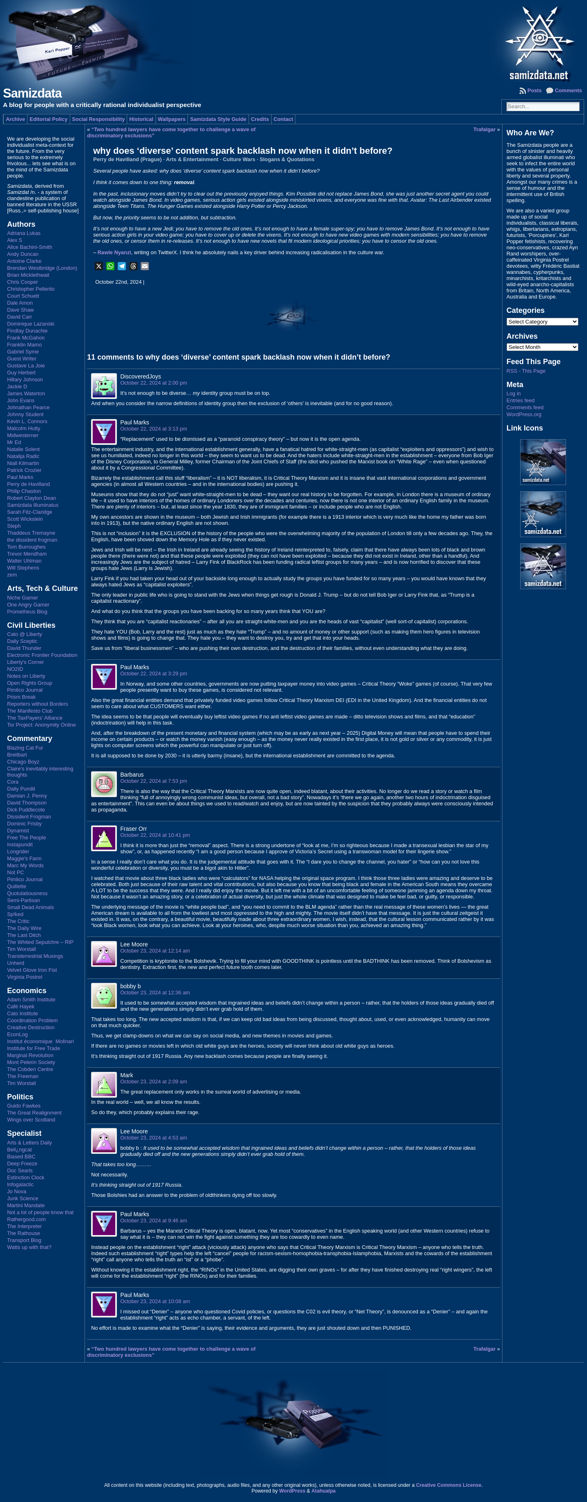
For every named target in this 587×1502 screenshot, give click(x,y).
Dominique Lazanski (30, 324)
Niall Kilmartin (23, 463)
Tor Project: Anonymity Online (41, 725)
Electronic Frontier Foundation (42, 655)
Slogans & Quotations (287, 159)
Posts (535, 90)
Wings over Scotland (31, 1120)
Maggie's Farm (24, 858)
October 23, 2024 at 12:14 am (155, 951)
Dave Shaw (20, 310)
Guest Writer (22, 359)
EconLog (17, 1034)
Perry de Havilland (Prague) (127, 159)
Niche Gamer (22, 598)
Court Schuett (23, 296)
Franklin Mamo (24, 345)
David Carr (19, 317)
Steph (14, 526)
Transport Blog (24, 1240)
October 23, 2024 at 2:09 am (153, 1081)
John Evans (20, 400)
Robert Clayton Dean (31, 498)
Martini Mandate (26, 1205)
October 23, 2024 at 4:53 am (153, 1138)
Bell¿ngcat (19, 1149)
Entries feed (520, 400)
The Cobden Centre (30, 1069)
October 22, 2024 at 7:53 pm (153, 781)
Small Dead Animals (30, 907)
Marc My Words (25, 865)
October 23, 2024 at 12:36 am (155, 992)
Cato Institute (22, 1013)
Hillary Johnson (25, 379)
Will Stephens (23, 568)
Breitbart (17, 755)
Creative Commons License (448, 1485)
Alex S (14, 240)
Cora (12, 782)
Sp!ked (15, 914)
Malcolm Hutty (23, 428)
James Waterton (26, 393)
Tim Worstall (21, 949)
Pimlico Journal (25, 690)
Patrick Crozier (24, 470)
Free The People (26, 837)
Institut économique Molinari (40, 1041)
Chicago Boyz (23, 762)
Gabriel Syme (23, 352)
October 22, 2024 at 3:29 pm (153, 673)
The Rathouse (23, 1233)
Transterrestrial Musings (35, 956)
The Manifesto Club (30, 711)
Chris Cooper (22, 282)
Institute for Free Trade (33, 1048)
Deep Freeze (22, 1163)
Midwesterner (23, 435)
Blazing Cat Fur (25, 748)
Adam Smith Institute (31, 999)
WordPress (292, 1491)
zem (12, 575)
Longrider (18, 851)
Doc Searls (20, 1170)
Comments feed (525, 407)
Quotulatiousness (27, 893)
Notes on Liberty (26, 676)
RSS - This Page (526, 371)
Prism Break (21, 697)
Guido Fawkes (24, 1106)
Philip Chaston (24, 491)
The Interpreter (24, 1226)
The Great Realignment (34, 1113)
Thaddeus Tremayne (31, 533)
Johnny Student (25, 414)
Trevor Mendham (27, 554)
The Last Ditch (24, 935)
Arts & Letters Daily (29, 1143)
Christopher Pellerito (31, 289)
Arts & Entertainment (192, 159)
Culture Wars (239, 159)
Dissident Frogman (29, 817)
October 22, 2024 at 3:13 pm (153, 429)
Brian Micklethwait (28, 275)
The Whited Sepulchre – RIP (40, 942)
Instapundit (20, 844)
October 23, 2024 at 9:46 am (153, 1220)
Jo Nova (16, 1191)
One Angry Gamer (28, 605)
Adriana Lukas (24, 233)
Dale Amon (20, 303)
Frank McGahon (26, 338)
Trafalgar (484, 129)
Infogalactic (20, 1184)
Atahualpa (323, 1491)
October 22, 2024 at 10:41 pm (155, 835)
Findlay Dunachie (27, 331)
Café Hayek (20, 1006)
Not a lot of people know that (40, 1212)
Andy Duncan (23, 254)
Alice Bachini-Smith (29, 247)
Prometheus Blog (27, 612)
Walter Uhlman (24, 561)
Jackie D (17, 386)
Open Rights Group (29, 683)
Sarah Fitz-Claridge (29, 512)
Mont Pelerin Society (31, 1062)
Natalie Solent (23, 449)
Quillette (16, 886)
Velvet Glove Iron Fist (32, 970)
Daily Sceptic (22, 641)
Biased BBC (21, 1156)
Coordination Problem (32, 1020)
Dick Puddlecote (26, 810)
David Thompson (27, 803)
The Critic (18, 921)
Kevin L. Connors (27, 421)
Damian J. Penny (27, 796)
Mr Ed (14, 442)
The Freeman (23, 1076)
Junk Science (22, 1198)
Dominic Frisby (24, 824)
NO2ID (15, 669)
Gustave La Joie (26, 365)
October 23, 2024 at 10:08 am (155, 1301)
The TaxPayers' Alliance (34, 718)
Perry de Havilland (28, 484)
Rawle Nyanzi (114, 252)
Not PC (15, 872)
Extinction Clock (25, 1177)
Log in (514, 393)
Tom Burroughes (26, 547)
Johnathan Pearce (28, 407)
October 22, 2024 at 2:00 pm (153, 383)
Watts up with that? (29, 1247)
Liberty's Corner (25, 662)
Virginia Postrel (24, 977)
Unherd (15, 963)
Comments (568, 90)
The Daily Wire (24, 928)
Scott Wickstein (25, 519)
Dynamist (18, 830)
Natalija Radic (23, 456)
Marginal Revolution (30, 1055)
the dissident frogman (32, 540)
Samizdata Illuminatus (32, 505)
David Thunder (24, 648)
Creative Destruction (31, 1027)
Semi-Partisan (23, 900)
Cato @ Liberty (24, 634)
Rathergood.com (26, 1219)
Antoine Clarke (24, 261)
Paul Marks (20, 477)
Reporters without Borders (37, 704)
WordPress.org (524, 414)
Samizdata (32, 93)
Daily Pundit (21, 789)
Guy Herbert (21, 372)
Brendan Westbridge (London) (42, 268)
